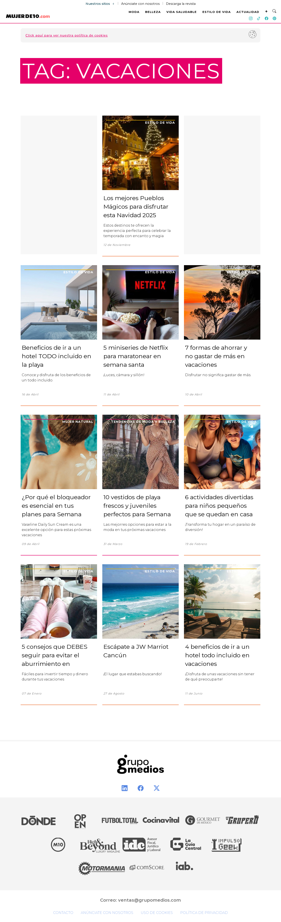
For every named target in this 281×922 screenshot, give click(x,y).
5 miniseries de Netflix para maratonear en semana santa (135, 356)
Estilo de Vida (160, 123)
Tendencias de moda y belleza (143, 422)
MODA (134, 12)
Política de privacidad (204, 913)
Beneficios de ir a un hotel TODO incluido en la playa (56, 356)
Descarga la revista (181, 4)
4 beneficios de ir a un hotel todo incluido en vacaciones (217, 655)
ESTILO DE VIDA (216, 12)
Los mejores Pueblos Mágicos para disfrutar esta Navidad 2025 (135, 206)
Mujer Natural (77, 422)
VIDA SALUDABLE (181, 12)
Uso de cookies (157, 913)
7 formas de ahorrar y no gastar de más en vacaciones (216, 356)
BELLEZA (153, 12)
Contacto (63, 913)
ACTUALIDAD (247, 12)
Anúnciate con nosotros (140, 4)
